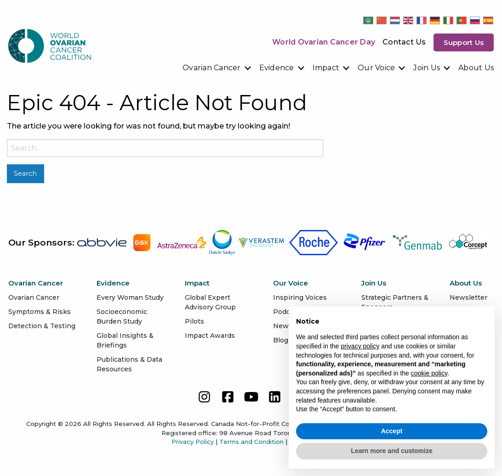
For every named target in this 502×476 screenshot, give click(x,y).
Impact (326, 67)
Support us (464, 42)
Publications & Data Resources (129, 364)
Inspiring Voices (300, 297)
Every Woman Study (130, 297)
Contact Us (404, 42)
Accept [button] (392, 431)
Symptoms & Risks (39, 312)
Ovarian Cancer (212, 67)
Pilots (194, 321)
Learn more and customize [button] (391, 450)
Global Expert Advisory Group (210, 302)
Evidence (276, 67)
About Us (476, 67)
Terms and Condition (251, 441)
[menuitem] (217, 68)
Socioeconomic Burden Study (122, 316)
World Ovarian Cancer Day (323, 42)
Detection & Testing (41, 326)
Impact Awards (210, 335)
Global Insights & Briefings (125, 340)
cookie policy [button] (429, 373)
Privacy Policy (192, 441)
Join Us (426, 67)
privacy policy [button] (360, 346)
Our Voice (376, 67)
